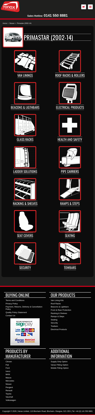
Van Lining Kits (57, 300)
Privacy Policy (12, 303)
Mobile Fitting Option (60, 368)
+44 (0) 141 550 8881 (84, 411)
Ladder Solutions (25, 171)
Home (5, 23)
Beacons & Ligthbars (25, 107)
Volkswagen (11, 400)
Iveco (8, 371)
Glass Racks (25, 139)
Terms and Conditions (15, 300)
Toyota (8, 394)
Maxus (8, 378)
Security (25, 267)
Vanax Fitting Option (59, 365)
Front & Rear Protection (61, 310)
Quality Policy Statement (16, 312)
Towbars (70, 267)
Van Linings (25, 75)
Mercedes (10, 381)
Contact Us (10, 315)
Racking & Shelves (25, 203)
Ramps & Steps (70, 203)
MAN (8, 374)
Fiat (7, 365)
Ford (8, 368)
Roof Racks (56, 303)
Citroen (9, 361)
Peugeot (9, 387)
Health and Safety (70, 139)
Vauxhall (9, 397)
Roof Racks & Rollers (70, 75)
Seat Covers (25, 235)
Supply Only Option (59, 361)
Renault (9, 390)
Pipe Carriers (70, 171)
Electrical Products (70, 107)
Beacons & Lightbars (60, 307)
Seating (70, 235)
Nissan (12, 23)
